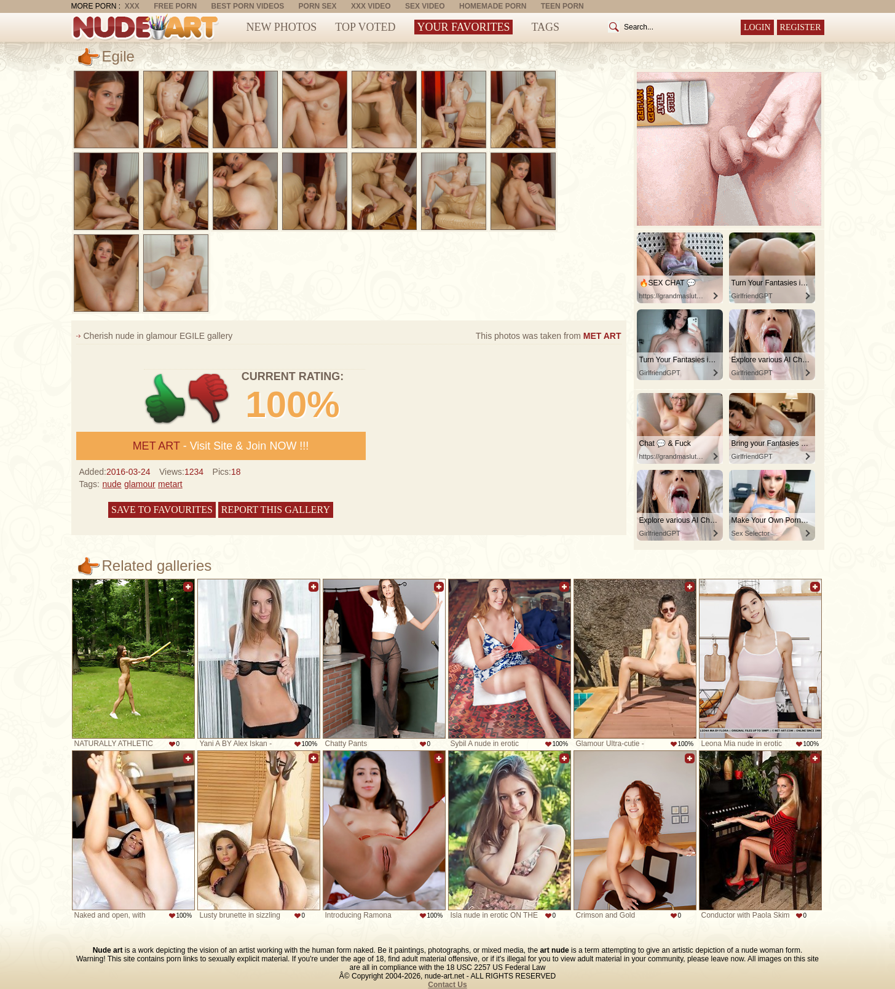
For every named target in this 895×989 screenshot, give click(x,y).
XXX (132, 6)
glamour (140, 484)
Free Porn (175, 6)
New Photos (281, 27)
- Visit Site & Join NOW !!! (221, 446)
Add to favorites (188, 587)
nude (111, 484)
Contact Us (447, 984)
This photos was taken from (548, 336)
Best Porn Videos (248, 6)
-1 (209, 399)
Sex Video (425, 6)
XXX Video (371, 6)
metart (170, 484)
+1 (165, 399)
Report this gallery (275, 509)
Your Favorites (463, 27)
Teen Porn (562, 6)
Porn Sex (318, 6)
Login (757, 27)
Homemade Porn (492, 6)
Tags (545, 27)
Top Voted (365, 27)
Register (800, 27)
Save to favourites (162, 509)
